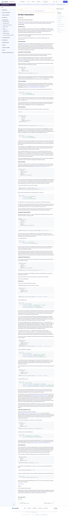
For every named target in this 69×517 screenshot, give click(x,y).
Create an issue (60, 8)
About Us (46, 508)
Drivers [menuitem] (33, 1)
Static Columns (59, 22)
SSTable (4, 28)
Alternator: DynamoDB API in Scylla (7, 52)
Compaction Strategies (6, 33)
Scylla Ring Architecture (6, 21)
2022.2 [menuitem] (8, 7)
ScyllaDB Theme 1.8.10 (44, 514)
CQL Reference (4, 17)
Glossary (3, 50)
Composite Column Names (61, 16)
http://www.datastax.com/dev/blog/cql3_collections (39, 395)
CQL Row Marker (59, 18)
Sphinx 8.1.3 (38, 514)
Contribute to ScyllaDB (5, 47)
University (35, 508)
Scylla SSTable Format (45, 4)
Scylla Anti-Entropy (5, 26)
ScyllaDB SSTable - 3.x (6, 31)
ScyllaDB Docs (21, 4)
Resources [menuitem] (39, 1)
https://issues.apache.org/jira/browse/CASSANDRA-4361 (36, 87)
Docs (25, 508)
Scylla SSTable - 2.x (52, 4)
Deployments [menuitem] (23, 1)
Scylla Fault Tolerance (6, 23)
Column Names (59, 14)
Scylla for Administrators (6, 12)
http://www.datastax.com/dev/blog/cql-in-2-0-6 (41, 166)
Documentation (11, 1)
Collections (58, 28)
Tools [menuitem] (28, 1)
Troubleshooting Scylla (6, 37)
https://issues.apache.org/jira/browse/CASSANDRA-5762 (41, 442)
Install (45, 1)
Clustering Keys (59, 20)
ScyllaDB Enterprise (28, 4)
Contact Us (40, 508)
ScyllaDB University (5, 42)
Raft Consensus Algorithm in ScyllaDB (8, 35)
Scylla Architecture (36, 4)
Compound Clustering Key (60, 24)
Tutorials (29, 508)
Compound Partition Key (60, 26)
